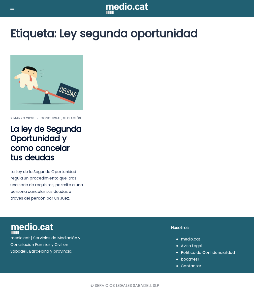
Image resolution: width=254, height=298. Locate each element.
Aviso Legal (191, 246)
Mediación (72, 118)
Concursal (50, 118)
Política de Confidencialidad (208, 252)
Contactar (191, 266)
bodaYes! (190, 259)
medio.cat (190, 239)
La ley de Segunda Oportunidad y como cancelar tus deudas (45, 143)
